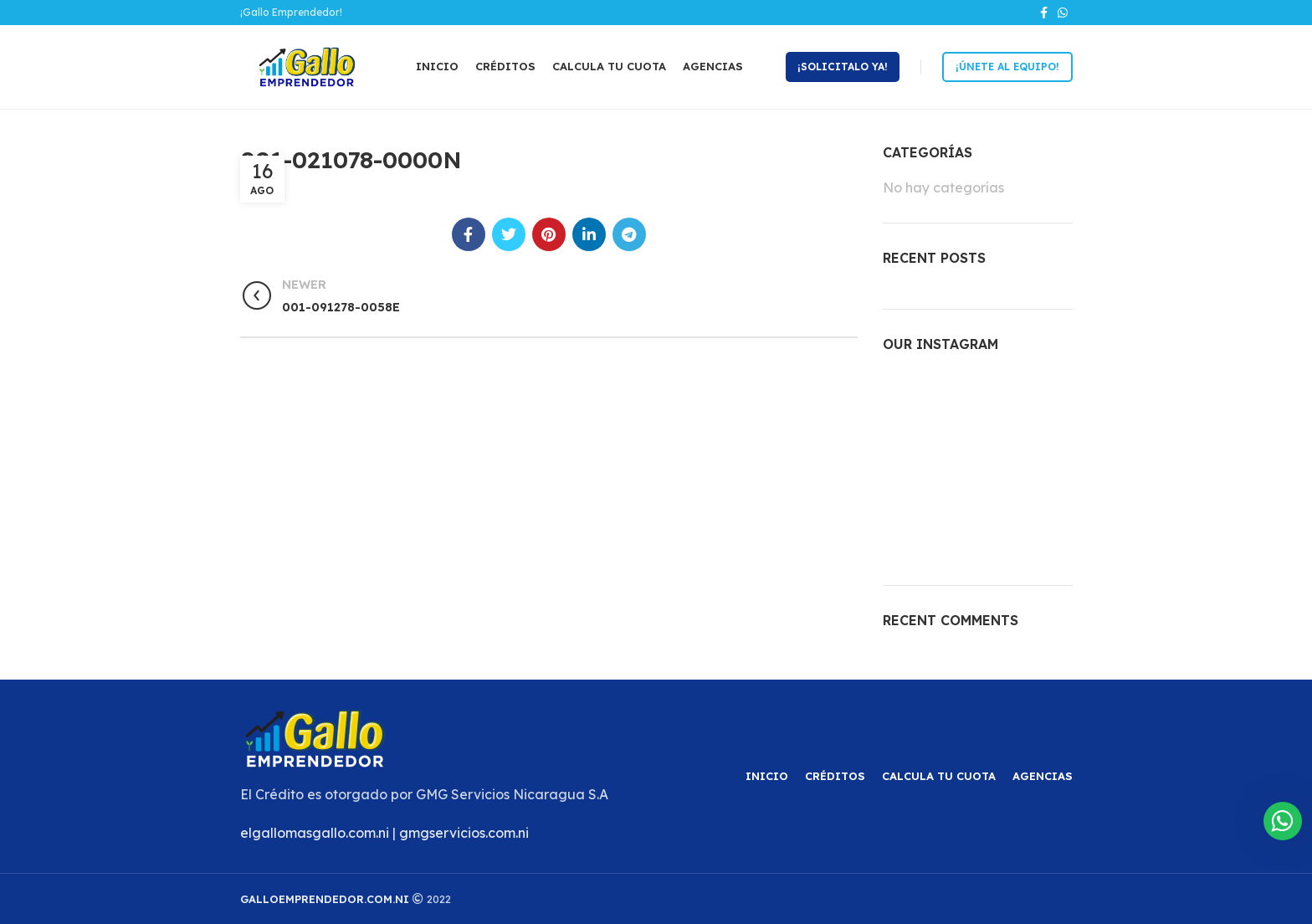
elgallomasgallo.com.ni (314, 832)
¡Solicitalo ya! (842, 66)
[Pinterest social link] (549, 234)
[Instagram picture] (912, 400)
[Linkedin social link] (589, 234)
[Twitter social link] (508, 234)
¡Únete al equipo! (1007, 66)
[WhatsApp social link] (1063, 12)
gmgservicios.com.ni (464, 832)
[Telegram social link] (629, 234)
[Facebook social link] (1044, 12)
